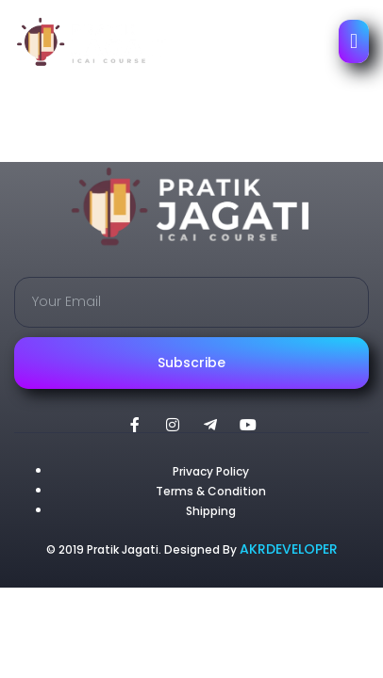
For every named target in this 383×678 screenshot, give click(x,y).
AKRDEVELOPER (289, 549)
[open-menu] (354, 41)
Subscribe (191, 362)
